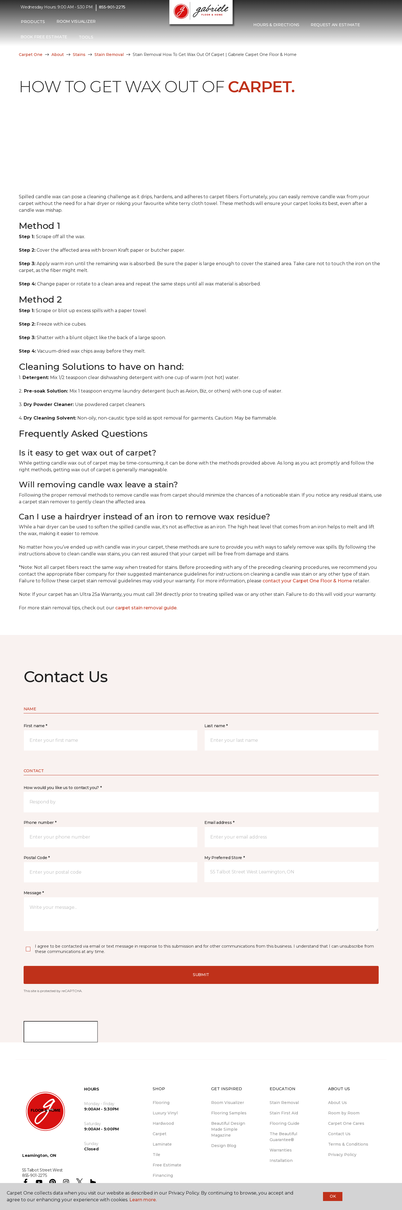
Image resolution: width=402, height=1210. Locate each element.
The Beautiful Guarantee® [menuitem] (283, 1136)
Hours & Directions (276, 27)
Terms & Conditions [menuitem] (348, 1144)
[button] (252, 39)
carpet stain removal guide (146, 607)
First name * (36, 726)
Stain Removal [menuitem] (284, 1102)
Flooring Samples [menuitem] (229, 1113)
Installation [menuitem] (281, 1160)
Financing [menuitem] (163, 1175)
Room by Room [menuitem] (344, 1113)
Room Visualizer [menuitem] (76, 24)
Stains (79, 54)
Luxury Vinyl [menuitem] (165, 1113)
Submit (201, 974)
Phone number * (40, 822)
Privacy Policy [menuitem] (342, 1154)
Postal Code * (37, 858)
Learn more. (143, 1199)
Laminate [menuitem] (162, 1144)
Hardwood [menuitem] (163, 1123)
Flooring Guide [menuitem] (284, 1123)
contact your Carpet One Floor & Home (307, 580)
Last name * (216, 726)
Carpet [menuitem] (159, 1133)
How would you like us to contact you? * (63, 788)
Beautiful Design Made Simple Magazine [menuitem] (228, 1129)
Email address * (219, 822)
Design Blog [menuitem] (223, 1145)
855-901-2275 (112, 10)
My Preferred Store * (224, 858)
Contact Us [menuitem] (339, 1133)
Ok (333, 1196)
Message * (34, 893)
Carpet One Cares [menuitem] (346, 1123)
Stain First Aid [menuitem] (284, 1113)
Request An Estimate (335, 27)
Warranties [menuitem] (281, 1150)
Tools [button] (86, 39)
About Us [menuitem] (337, 1102)
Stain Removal (109, 54)
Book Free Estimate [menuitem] (44, 39)
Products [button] (33, 24)
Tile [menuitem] (156, 1154)
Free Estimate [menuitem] (167, 1165)
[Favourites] (259, 39)
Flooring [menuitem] (161, 1102)
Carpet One (30, 54)
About (57, 54)
